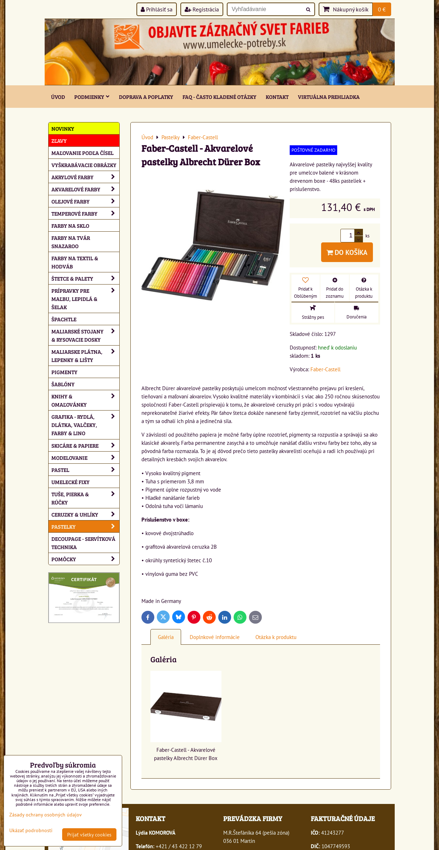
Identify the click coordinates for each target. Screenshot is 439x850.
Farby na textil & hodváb (74, 262)
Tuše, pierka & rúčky (85, 498)
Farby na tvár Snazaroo (70, 242)
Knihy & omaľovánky (85, 400)
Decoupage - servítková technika (83, 542)
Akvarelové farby (85, 189)
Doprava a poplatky (146, 96)
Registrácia (202, 9)
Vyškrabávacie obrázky (83, 165)
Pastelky (85, 526)
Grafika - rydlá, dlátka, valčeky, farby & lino (85, 425)
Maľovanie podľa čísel (82, 152)
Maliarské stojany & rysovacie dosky (85, 335)
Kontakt (277, 96)
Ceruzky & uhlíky (85, 514)
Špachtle (63, 319)
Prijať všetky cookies (89, 834)
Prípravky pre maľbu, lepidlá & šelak (85, 299)
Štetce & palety (85, 278)
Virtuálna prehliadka (329, 96)
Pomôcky (85, 559)
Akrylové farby (85, 177)
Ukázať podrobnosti (31, 830)
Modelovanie (85, 457)
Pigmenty (64, 372)
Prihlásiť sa (157, 9)
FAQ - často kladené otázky (219, 96)
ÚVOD (58, 96)
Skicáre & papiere (85, 445)
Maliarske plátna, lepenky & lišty (85, 356)
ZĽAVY (59, 140)
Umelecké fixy (70, 482)
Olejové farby (85, 201)
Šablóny (63, 384)
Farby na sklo (70, 225)
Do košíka (347, 252)
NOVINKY (62, 128)
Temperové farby (85, 213)
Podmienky (92, 96)
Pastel (85, 470)
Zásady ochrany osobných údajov (45, 814)
